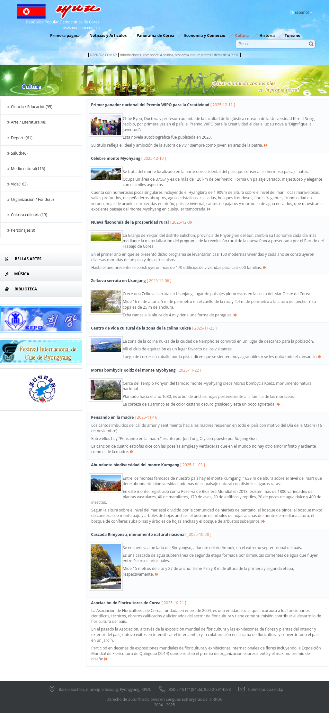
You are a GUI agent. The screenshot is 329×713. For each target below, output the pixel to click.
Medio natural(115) (25, 168)
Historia (267, 35)
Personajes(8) (20, 230)
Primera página (65, 35)
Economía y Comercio (204, 35)
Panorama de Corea (155, 35)
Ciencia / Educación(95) (29, 106)
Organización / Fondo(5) (30, 199)
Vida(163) (17, 184)
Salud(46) (17, 153)
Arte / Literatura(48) (26, 122)
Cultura (242, 35)
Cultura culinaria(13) (26, 215)
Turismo (292, 35)
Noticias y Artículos (108, 35)
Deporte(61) (19, 138)
